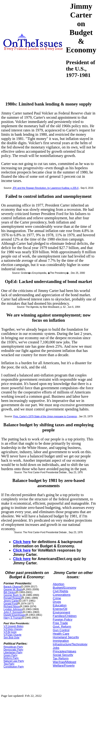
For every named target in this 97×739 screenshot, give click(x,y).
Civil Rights (60, 591)
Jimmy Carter (11, 600)
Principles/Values (64, 651)
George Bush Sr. (13, 595)
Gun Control (61, 630)
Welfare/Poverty (64, 665)
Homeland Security (66, 637)
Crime (57, 598)
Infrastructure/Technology (70, 644)
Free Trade (60, 623)
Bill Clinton (10, 592)
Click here (22, 542)
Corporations (61, 594)
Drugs (57, 602)
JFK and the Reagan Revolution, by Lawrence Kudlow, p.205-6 (46, 188)
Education (60, 605)
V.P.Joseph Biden (13, 626)
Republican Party (13, 646)
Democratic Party (13, 649)
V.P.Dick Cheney (13, 629)
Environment (61, 612)
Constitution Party (14, 666)
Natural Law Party (14, 660)
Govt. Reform (62, 626)
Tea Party (9, 663)
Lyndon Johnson (13, 609)
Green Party (10, 655)
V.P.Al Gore (10, 631)
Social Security (63, 655)
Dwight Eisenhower (15, 614)
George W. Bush (13, 589)
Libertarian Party (13, 652)
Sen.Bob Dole (11, 637)
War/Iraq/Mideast (64, 662)
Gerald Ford (10, 603)
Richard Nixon (12, 606)
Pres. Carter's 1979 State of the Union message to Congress (45, 416)
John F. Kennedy (13, 612)
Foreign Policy (62, 619)
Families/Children (65, 616)
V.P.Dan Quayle (12, 634)
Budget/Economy (64, 587)
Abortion (58, 584)
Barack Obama (12, 586)
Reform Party (11, 658)
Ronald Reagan (12, 597)
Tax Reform (61, 658)
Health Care (61, 633)
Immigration (61, 640)
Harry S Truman (13, 617)
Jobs (56, 648)
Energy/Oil (60, 609)
